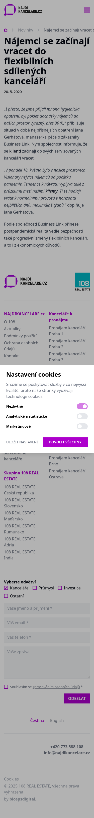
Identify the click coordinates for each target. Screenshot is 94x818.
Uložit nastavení (22, 442)
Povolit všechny (65, 442)
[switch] (82, 406)
